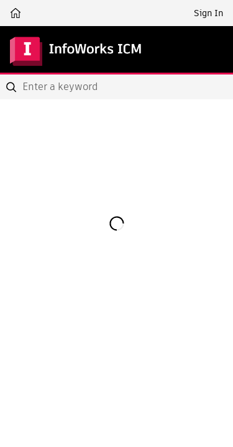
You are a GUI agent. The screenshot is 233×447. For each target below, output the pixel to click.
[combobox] (116, 86)
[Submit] (12, 86)
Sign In (208, 13)
